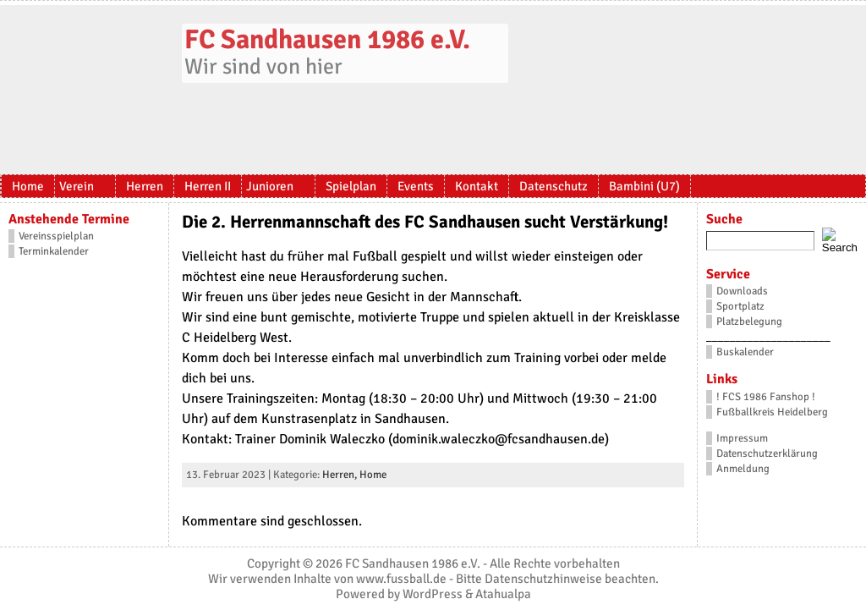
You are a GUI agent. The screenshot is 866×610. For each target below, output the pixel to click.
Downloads (742, 291)
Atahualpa (503, 594)
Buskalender (745, 352)
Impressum (742, 438)
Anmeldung (743, 468)
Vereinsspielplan (56, 236)
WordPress (433, 594)
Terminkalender (54, 251)
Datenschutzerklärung (767, 453)
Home (372, 474)
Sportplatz (740, 306)
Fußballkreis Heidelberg (772, 412)
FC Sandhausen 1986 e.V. (327, 39)
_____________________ (768, 336)
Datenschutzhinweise (543, 578)
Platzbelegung (749, 321)
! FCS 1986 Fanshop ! (765, 397)
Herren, (340, 474)
